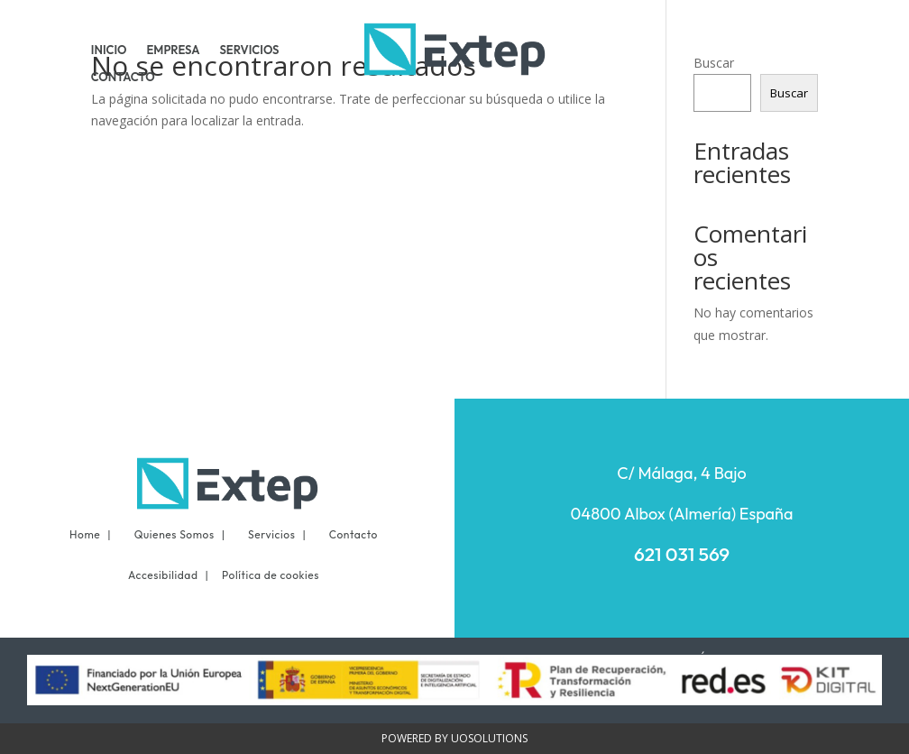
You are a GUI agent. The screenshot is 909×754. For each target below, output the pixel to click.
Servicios (271, 534)
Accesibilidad (163, 575)
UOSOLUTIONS (489, 738)
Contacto (353, 534)
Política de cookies (270, 575)
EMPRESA (173, 50)
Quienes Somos (174, 534)
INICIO (109, 50)
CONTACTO (123, 77)
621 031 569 (682, 554)
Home (84, 534)
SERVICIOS (249, 50)
